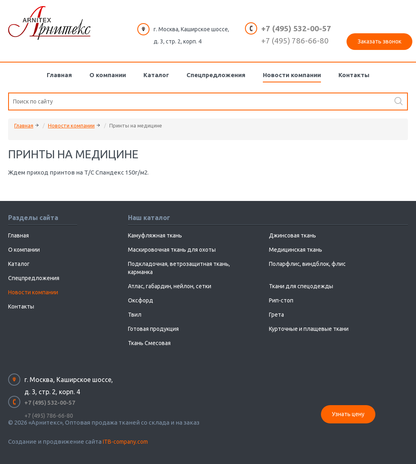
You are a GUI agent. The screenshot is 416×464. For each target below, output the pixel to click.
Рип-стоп (281, 300)
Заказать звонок (379, 41)
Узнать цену (348, 414)
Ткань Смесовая (149, 343)
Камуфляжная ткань (155, 235)
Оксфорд (140, 300)
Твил (134, 314)
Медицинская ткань (295, 249)
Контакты (353, 74)
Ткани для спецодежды (301, 286)
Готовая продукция (153, 329)
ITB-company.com (125, 441)
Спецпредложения (215, 74)
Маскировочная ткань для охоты (172, 249)
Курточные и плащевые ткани (309, 329)
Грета (276, 314)
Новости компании (292, 74)
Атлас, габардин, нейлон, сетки (169, 286)
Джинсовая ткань (292, 235)
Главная (59, 74)
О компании (107, 74)
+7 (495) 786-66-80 (295, 40)
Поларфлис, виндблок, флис (307, 264)
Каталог (156, 74)
